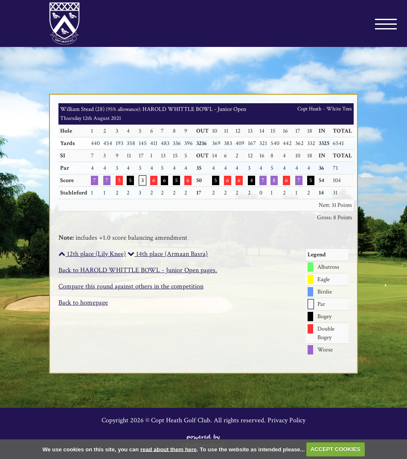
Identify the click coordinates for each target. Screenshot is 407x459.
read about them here (168, 449)
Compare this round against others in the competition (131, 286)
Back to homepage (83, 302)
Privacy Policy (286, 420)
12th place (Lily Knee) (92, 254)
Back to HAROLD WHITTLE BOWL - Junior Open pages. (137, 270)
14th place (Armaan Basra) (168, 254)
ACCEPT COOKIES (335, 449)
